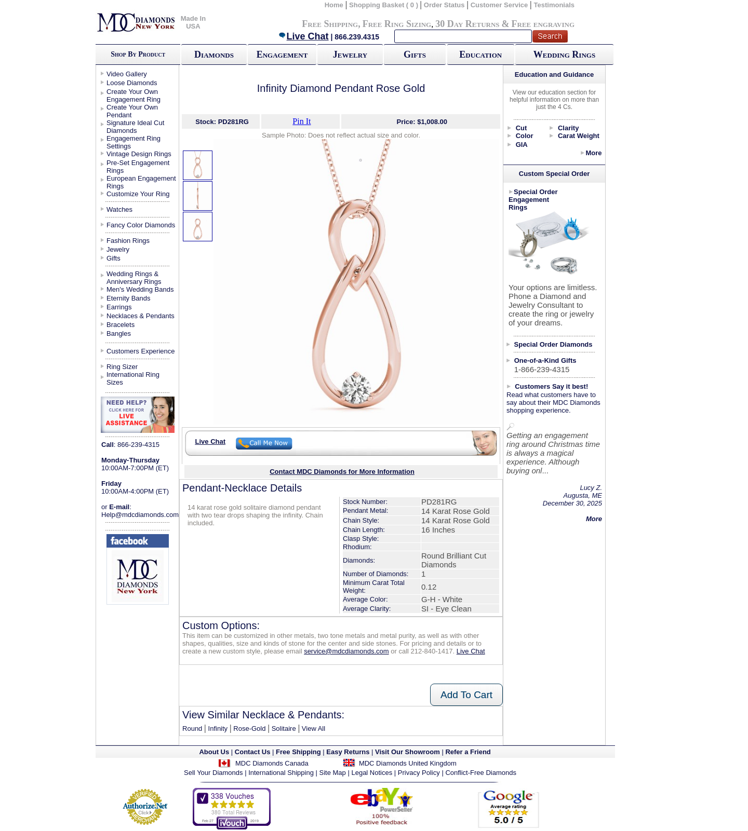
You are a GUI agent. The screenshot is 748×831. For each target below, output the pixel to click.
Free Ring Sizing (397, 24)
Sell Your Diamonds (213, 772)
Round (192, 728)
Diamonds (214, 54)
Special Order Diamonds (553, 344)
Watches (119, 209)
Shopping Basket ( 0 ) (384, 5)
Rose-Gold (249, 728)
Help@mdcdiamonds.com (140, 515)
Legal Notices (371, 772)
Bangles (118, 333)
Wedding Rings (564, 54)
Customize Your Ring (137, 194)
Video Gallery (126, 74)
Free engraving (543, 24)
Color (524, 136)
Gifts (415, 54)
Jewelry (350, 54)
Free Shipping (330, 24)
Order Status (444, 5)
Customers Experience (140, 351)
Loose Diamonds (131, 83)
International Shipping (281, 772)
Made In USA (193, 22)
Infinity (218, 728)
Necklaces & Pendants (140, 316)
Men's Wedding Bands (139, 289)
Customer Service (499, 5)
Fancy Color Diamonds (140, 225)
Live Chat (303, 36)
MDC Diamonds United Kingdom (408, 763)
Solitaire (284, 728)
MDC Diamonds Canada (272, 763)
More (593, 153)
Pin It (301, 121)
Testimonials (554, 5)
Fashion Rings (128, 240)
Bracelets (120, 325)
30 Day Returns (467, 24)
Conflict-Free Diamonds (480, 772)
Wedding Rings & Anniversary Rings (134, 277)
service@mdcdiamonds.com (346, 651)
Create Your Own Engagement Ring (133, 95)
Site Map (332, 772)
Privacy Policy (419, 772)
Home (334, 5)
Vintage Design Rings (138, 154)
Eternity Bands (128, 298)
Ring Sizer (122, 367)
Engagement (282, 54)
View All (313, 728)
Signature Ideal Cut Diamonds (135, 126)
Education (480, 54)
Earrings (118, 307)
